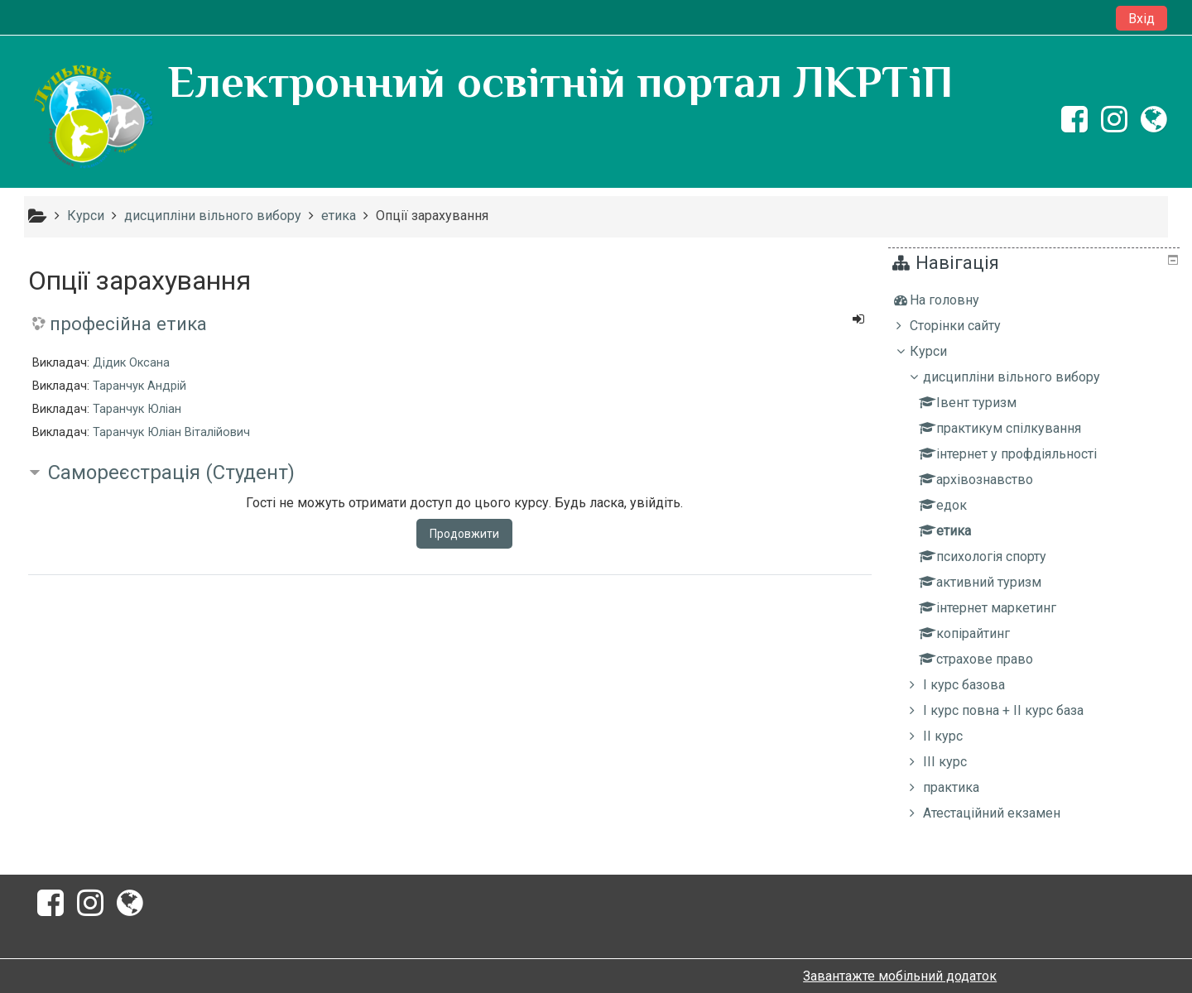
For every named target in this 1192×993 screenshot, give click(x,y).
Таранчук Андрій (139, 386)
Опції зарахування (432, 215)
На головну (957, 300)
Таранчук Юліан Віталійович (171, 432)
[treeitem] (1036, 300)
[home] (93, 117)
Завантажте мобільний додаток (900, 976)
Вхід (1141, 18)
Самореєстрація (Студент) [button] (171, 472)
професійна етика (128, 323)
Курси (940, 351)
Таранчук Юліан (137, 409)
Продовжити (464, 533)
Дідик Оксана (131, 363)
